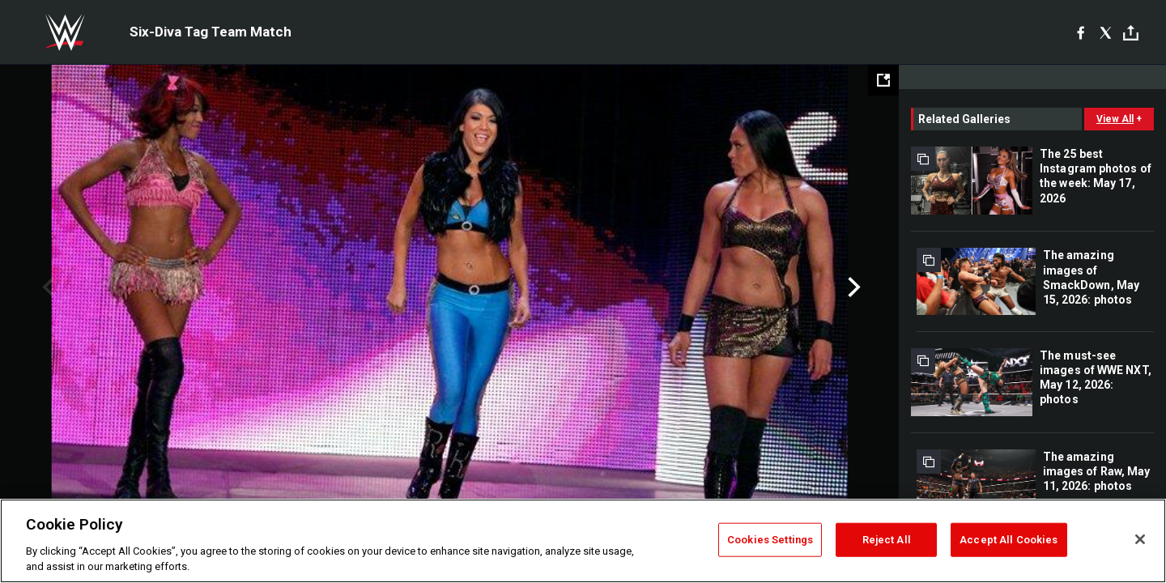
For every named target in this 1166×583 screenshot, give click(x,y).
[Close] (1140, 539)
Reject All (886, 540)
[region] (583, 541)
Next (852, 287)
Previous (46, 287)
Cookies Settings (770, 540)
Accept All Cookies (1008, 540)
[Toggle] (1130, 32)
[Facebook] (1080, 32)
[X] (1105, 32)
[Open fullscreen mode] (883, 80)
